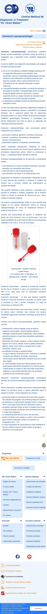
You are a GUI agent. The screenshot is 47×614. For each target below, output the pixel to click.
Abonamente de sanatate (35, 481)
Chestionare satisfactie (11, 541)
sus (43, 436)
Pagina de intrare (9, 481)
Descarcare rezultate (22, 468)
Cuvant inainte (8, 487)
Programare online (33, 458)
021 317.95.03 (12, 458)
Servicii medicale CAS (34, 502)
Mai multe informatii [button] (8, 612)
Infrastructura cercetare (35, 526)
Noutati (5, 526)
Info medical (7, 531)
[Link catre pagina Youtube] (29, 557)
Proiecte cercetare (33, 536)
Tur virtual (6, 515)
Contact (6, 505)
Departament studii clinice (36, 546)
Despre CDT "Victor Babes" (10, 493)
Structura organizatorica (12, 500)
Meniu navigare (36, 31)
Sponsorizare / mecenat (12, 510)
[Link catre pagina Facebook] (18, 557)
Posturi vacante (9, 536)
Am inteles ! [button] (38, 608)
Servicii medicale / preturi (35, 497)
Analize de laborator (33, 487)
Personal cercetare (33, 531)
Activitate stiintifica (33, 541)
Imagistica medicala (33, 492)
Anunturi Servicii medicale (36, 507)
